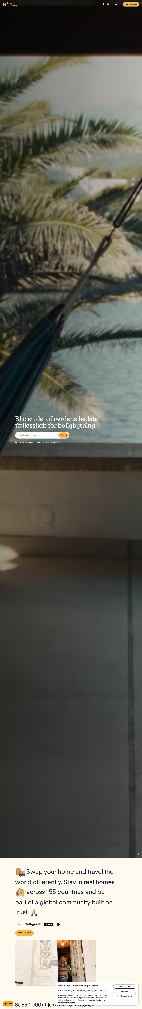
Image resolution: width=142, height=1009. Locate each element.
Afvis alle (124, 992)
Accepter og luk (125, 986)
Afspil (55, 963)
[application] (9, 1004)
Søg (63, 435)
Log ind (117, 4)
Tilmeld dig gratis (131, 4)
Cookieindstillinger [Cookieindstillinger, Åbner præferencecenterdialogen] (124, 997)
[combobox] (42, 435)
